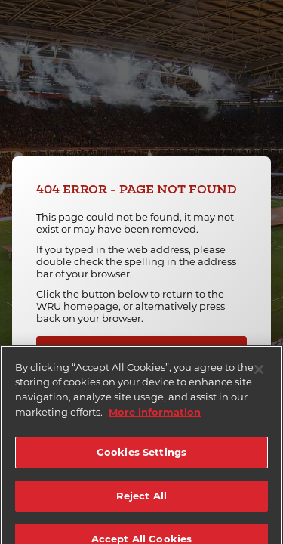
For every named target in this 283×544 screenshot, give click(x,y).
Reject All (141, 501)
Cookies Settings (141, 458)
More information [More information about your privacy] (155, 417)
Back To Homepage (144, 350)
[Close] (258, 375)
